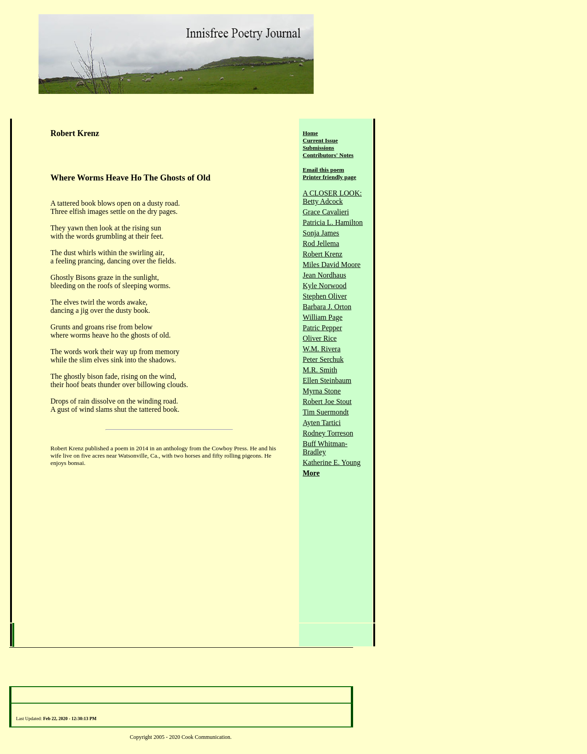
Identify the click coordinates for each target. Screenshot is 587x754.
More (311, 473)
